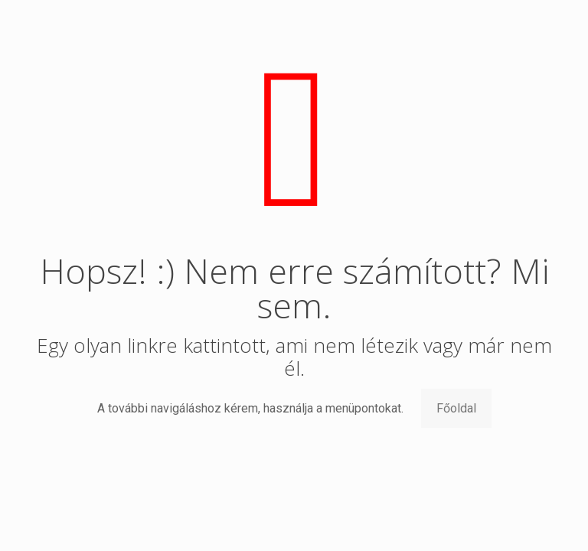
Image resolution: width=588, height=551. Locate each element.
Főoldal (456, 408)
